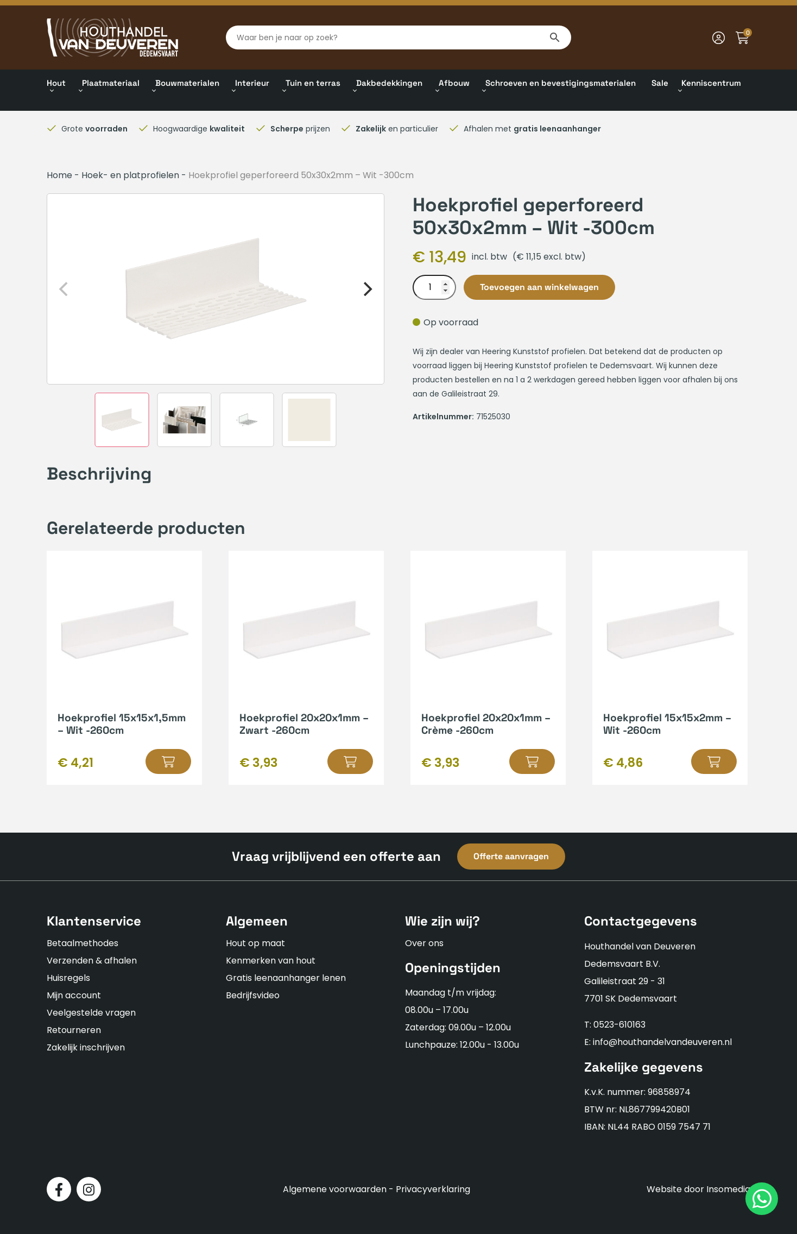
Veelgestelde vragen (91, 1012)
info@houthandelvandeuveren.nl (662, 1042)
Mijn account (74, 995)
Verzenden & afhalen (92, 960)
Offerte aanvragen (511, 856)
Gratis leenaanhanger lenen (286, 978)
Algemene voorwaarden (335, 1189)
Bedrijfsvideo (253, 995)
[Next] (366, 289)
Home (59, 175)
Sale (659, 83)
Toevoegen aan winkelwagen (539, 287)
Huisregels (68, 978)
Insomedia (728, 1189)
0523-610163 (619, 1024)
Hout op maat (255, 943)
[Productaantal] (434, 287)
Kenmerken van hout (270, 960)
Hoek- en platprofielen (130, 175)
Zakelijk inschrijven (86, 1047)
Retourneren (74, 1030)
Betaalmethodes (82, 943)
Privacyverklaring (433, 1189)
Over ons (424, 943)
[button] (168, 761)
